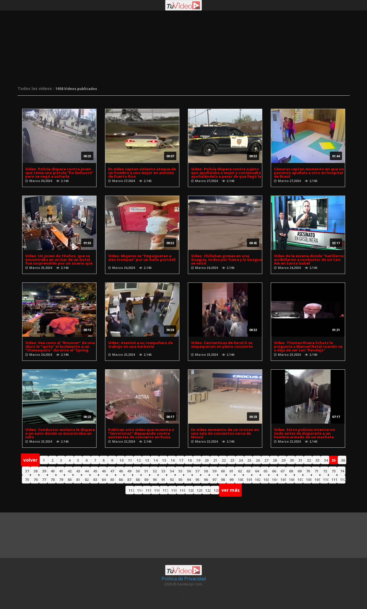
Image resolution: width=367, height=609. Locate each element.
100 (240, 479)
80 (70, 479)
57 (197, 471)
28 (275, 460)
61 (231, 471)
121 (199, 490)
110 (325, 479)
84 (104, 479)
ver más (230, 490)
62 (240, 471)
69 (299, 471)
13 (147, 460)
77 (44, 479)
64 (257, 471)
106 (291, 479)
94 (189, 479)
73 (333, 471)
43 (78, 471)
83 (95, 479)
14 (156, 460)
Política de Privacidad (184, 578)
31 (300, 460)
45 (95, 471)
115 (148, 490)
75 (27, 479)
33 (317, 460)
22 (224, 460)
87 (129, 479)
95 (197, 479)
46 (104, 471)
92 (172, 479)
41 (61, 471)
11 (130, 460)
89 (146, 479)
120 (191, 490)
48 (121, 471)
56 (189, 471)
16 (173, 460)
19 (198, 460)
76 (35, 479)
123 (216, 490)
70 (308, 471)
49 (129, 471)
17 (181, 460)
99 (231, 479)
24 (241, 460)
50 (138, 471)
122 (208, 490)
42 (70, 471)
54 (172, 471)
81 (78, 479)
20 (207, 460)
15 (164, 460)
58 (206, 471)
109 (317, 479)
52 (155, 471)
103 (266, 479)
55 (180, 471)
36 (343, 460)
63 (248, 471)
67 (282, 471)
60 (223, 471)
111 (334, 479)
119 (182, 490)
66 (274, 471)
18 (190, 460)
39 (44, 471)
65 (265, 471)
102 (257, 479)
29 (283, 460)
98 (223, 479)
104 (274, 479)
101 (249, 479)
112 (342, 479)
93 (180, 479)
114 (139, 490)
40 (52, 471)
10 (121, 460)
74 (342, 471)
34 (326, 460)
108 (308, 479)
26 (258, 460)
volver (30, 460)
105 (283, 479)
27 (266, 460)
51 (146, 471)
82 (87, 479)
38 (35, 471)
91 (163, 479)
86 (121, 479)
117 (165, 490)
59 (214, 471)
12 (138, 460)
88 (138, 479)
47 (112, 471)
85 (112, 479)
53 (163, 471)
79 (61, 479)
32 (309, 460)
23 (232, 460)
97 (214, 479)
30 (292, 460)
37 (27, 471)
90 (155, 479)
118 (174, 490)
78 (52, 479)
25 (249, 460)
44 (87, 471)
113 (131, 490)
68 (291, 471)
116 (157, 490)
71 (316, 471)
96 (206, 479)
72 (325, 471)
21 (215, 460)
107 (300, 479)
